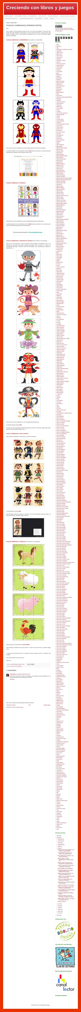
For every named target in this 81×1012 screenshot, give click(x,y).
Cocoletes (58, 111)
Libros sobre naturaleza (61, 622)
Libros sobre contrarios (61, 540)
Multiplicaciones (59, 700)
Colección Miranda (60, 114)
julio (59, 848)
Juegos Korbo (59, 367)
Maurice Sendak (59, 684)
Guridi (57, 292)
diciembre (60, 839)
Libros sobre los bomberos (61, 610)
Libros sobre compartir (61, 538)
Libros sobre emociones (61, 575)
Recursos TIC (59, 752)
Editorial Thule (59, 235)
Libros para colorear (60, 498)
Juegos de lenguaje (60, 349)
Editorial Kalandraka (60, 189)
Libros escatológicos (60, 481)
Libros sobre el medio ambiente (62, 567)
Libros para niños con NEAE (62, 506)
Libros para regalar (60, 511)
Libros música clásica (60, 492)
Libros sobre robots (60, 641)
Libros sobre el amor (60, 554)
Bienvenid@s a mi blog (20, 16)
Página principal (9, 16)
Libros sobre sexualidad (61, 646)
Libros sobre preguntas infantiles (63, 636)
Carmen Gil (58, 105)
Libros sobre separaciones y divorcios (64, 644)
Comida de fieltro (60, 119)
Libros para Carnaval (60, 497)
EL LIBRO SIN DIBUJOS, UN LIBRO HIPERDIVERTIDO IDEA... (65, 871)
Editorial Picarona (60, 222)
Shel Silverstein (59, 781)
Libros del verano (60, 478)
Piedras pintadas (59, 729)
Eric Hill (58, 265)
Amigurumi (58, 58)
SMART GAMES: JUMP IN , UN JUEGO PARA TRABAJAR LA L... (66, 899)
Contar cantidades (60, 120)
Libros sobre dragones (61, 548)
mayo (59, 905)
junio (59, 903)
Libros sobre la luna (60, 595)
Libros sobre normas (60, 624)
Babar (57, 73)
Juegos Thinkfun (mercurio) (62, 378)
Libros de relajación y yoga (62, 470)
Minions (58, 694)
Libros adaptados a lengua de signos (64, 413)
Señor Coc (58, 778)
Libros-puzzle (59, 659)
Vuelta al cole (59, 824)
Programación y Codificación (62, 741)
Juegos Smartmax (60, 376)
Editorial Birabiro (59, 157)
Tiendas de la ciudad (60, 808)
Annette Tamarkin (60, 65)
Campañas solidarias (60, 101)
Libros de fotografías (60, 449)
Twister (57, 818)
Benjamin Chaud (59, 82)
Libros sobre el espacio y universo (63, 563)
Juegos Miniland (59, 373)
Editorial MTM (59, 206)
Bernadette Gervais (60, 86)
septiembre (60, 844)
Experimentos (59, 271)
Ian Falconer (59, 308)
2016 (58, 915)
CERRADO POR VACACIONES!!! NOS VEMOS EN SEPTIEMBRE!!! (66, 850)
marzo (59, 909)
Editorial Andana (59, 151)
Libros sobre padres (60, 630)
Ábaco (57, 44)
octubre (59, 842)
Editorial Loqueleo (60, 198)
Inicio (30, 705)
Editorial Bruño (59, 162)
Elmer (57, 252)
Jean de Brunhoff (60, 319)
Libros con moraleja (60, 428)
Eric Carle (58, 263)
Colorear (58, 116)
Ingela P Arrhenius (60, 313)
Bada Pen (58, 76)
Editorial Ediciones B (60, 171)
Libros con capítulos (60, 422)
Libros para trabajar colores (62, 513)
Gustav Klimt (59, 294)
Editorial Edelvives (60, 170)
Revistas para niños (60, 756)
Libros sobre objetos (60, 627)
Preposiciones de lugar (61, 738)
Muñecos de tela (59, 702)
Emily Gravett (59, 255)
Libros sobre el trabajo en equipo (63, 573)
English (46, 18)
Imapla (57, 311)
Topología (58, 813)
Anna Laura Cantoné (60, 63)
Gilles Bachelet (59, 286)
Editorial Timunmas (60, 236)
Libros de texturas (60, 473)
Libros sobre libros (60, 605)
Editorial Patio (59, 217)
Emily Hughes (59, 257)
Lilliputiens (58, 660)
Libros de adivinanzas (61, 438)
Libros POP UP (42, 16)
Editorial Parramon (60, 216)
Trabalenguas (59, 816)
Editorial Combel (59, 165)
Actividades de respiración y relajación (64, 49)
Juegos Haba (59, 360)
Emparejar (58, 259)
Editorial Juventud (60, 187)
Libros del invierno (60, 475)
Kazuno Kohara (59, 387)
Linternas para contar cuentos (62, 662)
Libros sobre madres (60, 613)
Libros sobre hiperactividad (62, 584)
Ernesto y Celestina (60, 267)
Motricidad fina (59, 698)
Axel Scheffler (59, 71)
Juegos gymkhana (60, 359)
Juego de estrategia (60, 330)
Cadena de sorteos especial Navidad (64, 97)
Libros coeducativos (60, 419)
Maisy (57, 668)
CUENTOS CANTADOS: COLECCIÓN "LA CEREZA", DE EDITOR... (66, 866)
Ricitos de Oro (59, 759)
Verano (57, 819)
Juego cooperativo (60, 328)
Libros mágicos (59, 487)
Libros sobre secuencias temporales (63, 643)
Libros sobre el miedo (60, 568)
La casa (58, 395)
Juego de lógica (59, 333)
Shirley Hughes (59, 783)
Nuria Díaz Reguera (60, 708)
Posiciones (58, 735)
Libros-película (59, 657)
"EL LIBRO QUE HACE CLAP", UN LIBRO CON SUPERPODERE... (65, 853)
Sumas (57, 797)
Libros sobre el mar (60, 565)
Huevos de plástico (60, 306)
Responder (12, 679)
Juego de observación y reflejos (63, 338)
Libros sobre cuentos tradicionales (63, 541)
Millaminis (58, 692)
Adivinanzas (59, 51)
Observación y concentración (62, 710)
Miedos (58, 691)
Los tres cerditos (59, 665)
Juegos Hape (59, 362)
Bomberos (58, 90)
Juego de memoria (60, 335)
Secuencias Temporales (61, 775)
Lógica (57, 664)
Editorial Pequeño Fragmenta (62, 219)
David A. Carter (59, 128)
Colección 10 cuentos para (62, 113)
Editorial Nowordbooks (61, 209)
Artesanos (58, 70)
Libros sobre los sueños (61, 611)
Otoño (57, 719)
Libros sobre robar (60, 640)
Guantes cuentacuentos (61, 289)
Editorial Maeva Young (61, 201)
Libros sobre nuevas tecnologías (63, 625)
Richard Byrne (59, 757)
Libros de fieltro (59, 448)
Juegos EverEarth (60, 357)
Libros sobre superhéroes (61, 651)
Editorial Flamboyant (60, 176)
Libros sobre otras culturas (61, 629)
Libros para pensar (60, 509)
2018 (58, 835)
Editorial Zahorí (59, 244)
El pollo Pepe (59, 251)
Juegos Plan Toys (60, 375)
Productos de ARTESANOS (26, 18)
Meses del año (59, 689)
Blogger (48, 1005)
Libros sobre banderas (61, 529)
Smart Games (59, 787)
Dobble (57, 143)
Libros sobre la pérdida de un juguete (64, 597)
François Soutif (59, 278)
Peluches (58, 724)
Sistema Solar (59, 786)
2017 (58, 837)
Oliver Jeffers (59, 711)
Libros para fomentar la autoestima (63, 502)
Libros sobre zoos (60, 656)
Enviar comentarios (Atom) (17, 707)
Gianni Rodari (59, 284)
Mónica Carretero (60, 695)
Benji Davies (59, 84)
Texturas (58, 806)
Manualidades (38, 18)
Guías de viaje (59, 290)
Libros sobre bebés (60, 530)
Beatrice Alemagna (60, 81)
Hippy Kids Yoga (59, 303)
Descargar (58, 133)
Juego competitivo (60, 327)
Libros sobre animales (61, 527)
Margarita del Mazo (60, 675)
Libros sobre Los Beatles (61, 608)
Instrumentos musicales (61, 314)
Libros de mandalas (60, 456)
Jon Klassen (59, 324)
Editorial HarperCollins (61, 182)
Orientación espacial (60, 714)
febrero (59, 911)
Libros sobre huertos (60, 587)
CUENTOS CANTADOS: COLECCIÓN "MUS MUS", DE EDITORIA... (66, 887)
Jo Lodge (58, 322)
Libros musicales (59, 494)
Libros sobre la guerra (61, 592)
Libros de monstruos (60, 460)
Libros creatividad (60, 435)
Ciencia (58, 109)
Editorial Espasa (59, 173)
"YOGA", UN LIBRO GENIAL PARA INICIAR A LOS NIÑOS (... (65, 880)
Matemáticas (59, 681)
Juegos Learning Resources (62, 368)
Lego (57, 405)
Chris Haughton (59, 108)
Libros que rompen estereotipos (63, 516)
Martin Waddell (59, 679)
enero (59, 913)
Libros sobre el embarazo (61, 560)
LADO (57, 398)
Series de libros (59, 779)
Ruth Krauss (59, 767)
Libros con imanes (60, 427)
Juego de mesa (59, 336)
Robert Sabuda (59, 762)
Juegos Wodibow (60, 379)
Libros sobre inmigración (61, 589)
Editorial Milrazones (60, 205)
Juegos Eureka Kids (60, 355)
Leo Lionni (58, 408)
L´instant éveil (59, 394)
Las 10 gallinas (59, 400)
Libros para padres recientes (62, 508)
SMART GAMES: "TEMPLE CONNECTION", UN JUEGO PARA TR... (65, 859)
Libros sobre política (60, 635)
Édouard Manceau (60, 246)
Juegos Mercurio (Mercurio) (62, 371)
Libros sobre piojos (60, 632)
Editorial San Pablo (60, 225)
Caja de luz (58, 98)
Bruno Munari (59, 95)
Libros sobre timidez (60, 652)
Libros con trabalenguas (61, 433)
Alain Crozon (59, 54)
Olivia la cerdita (59, 713)
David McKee (59, 130)
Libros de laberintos (60, 454)
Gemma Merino (59, 281)
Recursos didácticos (53, 16)
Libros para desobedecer (61, 500)
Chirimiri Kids (59, 106)
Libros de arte (59, 440)
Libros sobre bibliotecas (61, 532)
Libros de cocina (59, 441)
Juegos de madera (60, 351)
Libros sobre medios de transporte (63, 617)
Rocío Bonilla (59, 765)
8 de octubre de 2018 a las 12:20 (23, 674)
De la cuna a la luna (60, 132)
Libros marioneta (59, 489)
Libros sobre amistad (60, 525)
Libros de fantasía (60, 444)
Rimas (57, 760)
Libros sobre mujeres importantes (63, 621)
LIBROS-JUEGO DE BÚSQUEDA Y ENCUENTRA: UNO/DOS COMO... (65, 863)
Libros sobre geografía (61, 581)
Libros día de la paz (60, 479)
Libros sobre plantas (60, 633)
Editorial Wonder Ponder (61, 243)
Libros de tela (59, 471)
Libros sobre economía (61, 549)
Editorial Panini (59, 214)
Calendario (58, 100)
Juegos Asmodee (60, 343)
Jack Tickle (58, 317)
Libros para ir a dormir (61, 505)
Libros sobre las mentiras (61, 602)
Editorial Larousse (60, 193)
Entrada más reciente (11, 705)
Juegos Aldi (58, 341)
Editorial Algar (59, 146)
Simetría (58, 784)
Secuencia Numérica (60, 773)
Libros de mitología (60, 459)
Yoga (57, 829)
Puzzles (12, 666)
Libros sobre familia (60, 578)
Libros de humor (59, 452)
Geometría (58, 282)
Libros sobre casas (60, 535)
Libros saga (58, 521)
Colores (58, 117)
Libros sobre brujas (60, 533)
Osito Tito (58, 717)
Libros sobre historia (60, 586)
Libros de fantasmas (60, 446)
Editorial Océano (59, 213)
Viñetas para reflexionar (61, 822)
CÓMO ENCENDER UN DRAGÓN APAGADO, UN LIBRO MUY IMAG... (66, 896)
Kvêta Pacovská (59, 392)
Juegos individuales (60, 365)
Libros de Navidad (60, 462)
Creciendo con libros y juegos (40, 7)
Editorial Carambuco (60, 163)
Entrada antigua (47, 705)
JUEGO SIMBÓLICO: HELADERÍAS (65, 868)
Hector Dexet (59, 298)
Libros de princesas (60, 468)
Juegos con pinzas (60, 346)
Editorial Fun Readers (61, 181)
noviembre (60, 840)
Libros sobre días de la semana (62, 543)
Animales (58, 62)
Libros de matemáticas (61, 457)
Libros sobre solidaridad (61, 649)
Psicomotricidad (59, 745)
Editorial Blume (59, 160)
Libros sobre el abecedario (61, 552)
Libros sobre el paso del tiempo (62, 571)
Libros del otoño (59, 476)
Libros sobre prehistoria (61, 638)
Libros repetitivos (60, 517)
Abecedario (58, 46)
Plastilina (58, 732)
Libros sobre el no (60, 570)
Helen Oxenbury (59, 300)
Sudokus (58, 795)
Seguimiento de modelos (61, 776)
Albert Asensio (59, 55)
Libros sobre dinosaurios (61, 546)
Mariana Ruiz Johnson (61, 676)
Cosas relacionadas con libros (62, 124)
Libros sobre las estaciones (62, 600)
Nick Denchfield (59, 706)
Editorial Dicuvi (59, 168)
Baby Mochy (59, 74)
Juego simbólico (59, 340)
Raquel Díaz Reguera (60, 749)
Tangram (58, 803)
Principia (58, 740)
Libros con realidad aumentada (62, 432)
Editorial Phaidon (60, 220)
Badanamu (58, 79)
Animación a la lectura (61, 60)
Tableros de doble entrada (61, 800)
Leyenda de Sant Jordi (61, 409)
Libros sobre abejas (60, 524)
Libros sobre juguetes (60, 590)
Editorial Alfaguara (60, 144)
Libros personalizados (61, 514)
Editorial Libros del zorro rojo (62, 195)
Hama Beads (59, 297)
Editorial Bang (59, 152)
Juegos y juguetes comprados (67, 16)
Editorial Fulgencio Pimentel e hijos (63, 179)
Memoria (58, 687)
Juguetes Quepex (60, 382)
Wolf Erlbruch (59, 827)
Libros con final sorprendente (62, 425)
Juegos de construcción (61, 347)
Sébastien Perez (59, 772)
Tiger (57, 810)
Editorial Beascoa (60, 154)
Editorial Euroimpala (60, 174)
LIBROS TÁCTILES (62, 901)
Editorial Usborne (60, 240)
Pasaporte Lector (60, 721)
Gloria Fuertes (59, 287)
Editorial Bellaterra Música (61, 155)
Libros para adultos (60, 495)
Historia (58, 305)
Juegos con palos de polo (61, 344)
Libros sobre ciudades (61, 537)
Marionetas (58, 678)
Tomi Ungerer (59, 811)
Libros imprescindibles (61, 483)
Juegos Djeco (59, 352)
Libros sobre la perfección (61, 598)
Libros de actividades (60, 436)
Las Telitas (58, 402)
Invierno (58, 316)
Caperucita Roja (59, 103)
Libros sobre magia (60, 614)
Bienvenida (58, 87)
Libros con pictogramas (61, 430)
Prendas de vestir (60, 737)
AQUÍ (30, 150)
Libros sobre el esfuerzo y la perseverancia (65, 562)
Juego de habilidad (60, 332)
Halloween (58, 295)
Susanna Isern (59, 798)
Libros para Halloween (61, 503)
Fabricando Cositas (60, 273)
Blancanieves (59, 89)
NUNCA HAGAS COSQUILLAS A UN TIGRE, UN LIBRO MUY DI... (65, 874)
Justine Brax (59, 386)
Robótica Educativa (60, 764)
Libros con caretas (60, 424)
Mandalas (58, 670)
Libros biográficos (60, 416)
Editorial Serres (59, 227)
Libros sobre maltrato (60, 616)
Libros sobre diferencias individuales (63, 544)
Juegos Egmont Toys (60, 354)
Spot (57, 792)
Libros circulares (59, 417)
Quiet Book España (60, 748)
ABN (57, 47)
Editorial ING (59, 184)
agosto (59, 846)
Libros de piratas (59, 465)
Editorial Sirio (59, 228)
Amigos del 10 (59, 57)
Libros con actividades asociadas (63, 421)
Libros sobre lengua (60, 603)
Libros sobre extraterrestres (62, 576)
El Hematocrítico (59, 248)
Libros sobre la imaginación (62, 594)
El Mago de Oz (59, 249)
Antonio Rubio (59, 66)
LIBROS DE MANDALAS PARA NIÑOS (66, 885)
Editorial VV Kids (59, 241)
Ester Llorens (59, 270)
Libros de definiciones (61, 443)
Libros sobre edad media (61, 551)
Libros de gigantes (60, 451)
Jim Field (58, 321)
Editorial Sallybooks (60, 224)
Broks (57, 93)
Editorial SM (59, 232)
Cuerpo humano (59, 127)
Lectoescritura (59, 403)
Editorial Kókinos (59, 192)
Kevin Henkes (59, 389)
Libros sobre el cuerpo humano (62, 559)
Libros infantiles (32, 16)
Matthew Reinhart (60, 683)
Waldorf (58, 825)
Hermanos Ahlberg (60, 301)
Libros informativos (60, 486)
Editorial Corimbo (60, 167)
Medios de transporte (60, 686)
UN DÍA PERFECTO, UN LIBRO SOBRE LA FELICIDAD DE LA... (66, 890)
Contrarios (58, 122)
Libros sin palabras (60, 522)
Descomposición (59, 135)
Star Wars (58, 794)
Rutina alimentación (60, 768)
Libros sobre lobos (60, 606)
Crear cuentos (59, 125)
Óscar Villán (58, 716)
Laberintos (58, 397)
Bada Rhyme (59, 78)
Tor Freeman (59, 814)
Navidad (58, 705)
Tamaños (58, 802)
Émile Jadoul (59, 254)
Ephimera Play (59, 262)
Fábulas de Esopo (60, 274)
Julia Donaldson (59, 384)
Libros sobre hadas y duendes (62, 583)
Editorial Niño (59, 208)
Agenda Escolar (59, 52)
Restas (57, 754)
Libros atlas (58, 414)
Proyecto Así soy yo (60, 743)
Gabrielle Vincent (60, 279)
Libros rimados (59, 519)
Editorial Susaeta (60, 233)
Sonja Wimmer (59, 789)
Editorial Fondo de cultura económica (64, 178)
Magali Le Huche (59, 667)
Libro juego (58, 411)
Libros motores (59, 490)
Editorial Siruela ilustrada (61, 230)
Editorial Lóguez (59, 197)
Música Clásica (59, 703)
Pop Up (58, 733)
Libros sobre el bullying (61, 556)
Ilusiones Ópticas (60, 309)
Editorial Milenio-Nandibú (61, 203)
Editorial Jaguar (59, 186)
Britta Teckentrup (59, 92)
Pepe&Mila (58, 725)
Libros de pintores (60, 463)
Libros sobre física (60, 579)
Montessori (58, 697)
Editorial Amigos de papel (61, 147)
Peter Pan (58, 727)
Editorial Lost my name (61, 200)
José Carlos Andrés (60, 325)
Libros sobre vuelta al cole (61, 654)
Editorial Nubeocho (60, 211)
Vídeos (52, 18)
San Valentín (59, 770)
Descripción (58, 136)
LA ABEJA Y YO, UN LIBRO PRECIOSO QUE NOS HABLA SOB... (66, 877)
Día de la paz (59, 138)
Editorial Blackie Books (61, 159)
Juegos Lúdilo (59, 370)
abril (59, 907)
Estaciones (58, 268)
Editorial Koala (59, 190)
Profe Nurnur (13, 674)
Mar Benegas (59, 673)
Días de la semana (60, 139)
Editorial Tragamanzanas (61, 238)
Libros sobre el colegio (61, 557)
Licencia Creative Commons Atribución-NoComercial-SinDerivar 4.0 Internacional (64, 29)
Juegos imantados (60, 363)
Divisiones (58, 141)
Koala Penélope (59, 390)
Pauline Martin (59, 722)
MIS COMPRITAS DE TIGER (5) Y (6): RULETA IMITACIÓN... (66, 856)
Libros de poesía (59, 467)
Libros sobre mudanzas (61, 619)
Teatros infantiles (59, 805)
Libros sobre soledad (60, 648)
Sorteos (58, 791)
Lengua (58, 406)
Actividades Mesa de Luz (11, 18)
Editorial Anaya (59, 149)
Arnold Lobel (59, 68)
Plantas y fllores (59, 730)
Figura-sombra (59, 276)
